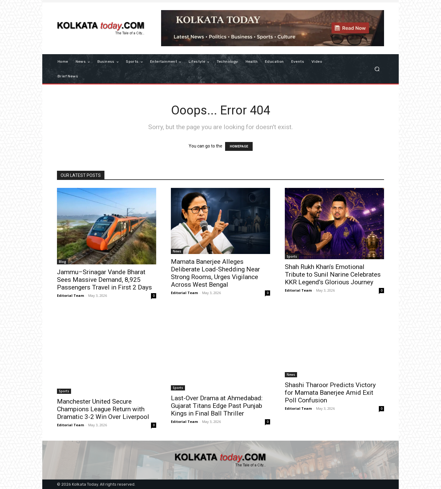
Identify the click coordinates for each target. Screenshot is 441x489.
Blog (62, 261)
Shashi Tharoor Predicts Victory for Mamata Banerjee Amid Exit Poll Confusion (330, 392)
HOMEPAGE (239, 146)
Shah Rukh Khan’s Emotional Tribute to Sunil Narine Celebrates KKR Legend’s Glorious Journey (333, 274)
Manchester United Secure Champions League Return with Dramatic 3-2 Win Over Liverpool (103, 409)
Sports (292, 256)
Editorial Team (70, 295)
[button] (377, 69)
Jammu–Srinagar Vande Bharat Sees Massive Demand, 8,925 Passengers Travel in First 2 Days (104, 279)
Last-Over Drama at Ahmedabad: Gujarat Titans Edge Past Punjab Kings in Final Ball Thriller (216, 405)
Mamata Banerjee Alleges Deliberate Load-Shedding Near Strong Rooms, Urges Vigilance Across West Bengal (215, 273)
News (177, 251)
